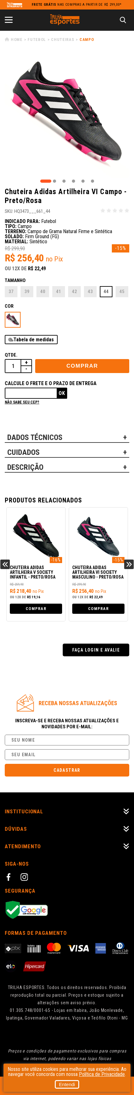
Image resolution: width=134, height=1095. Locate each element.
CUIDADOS (23, 452)
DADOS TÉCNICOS (34, 437)
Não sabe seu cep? (22, 402)
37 (11, 291)
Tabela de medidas (33, 340)
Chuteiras (62, 39)
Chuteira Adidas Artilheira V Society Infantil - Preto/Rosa (32, 572)
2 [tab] (54, 181)
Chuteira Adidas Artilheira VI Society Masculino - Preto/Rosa (98, 572)
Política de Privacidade (102, 1074)
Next (129, 564)
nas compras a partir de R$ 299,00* (77, 5)
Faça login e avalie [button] (96, 649)
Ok (62, 393)
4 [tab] (73, 181)
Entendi (67, 1084)
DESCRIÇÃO (25, 467)
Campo (87, 39)
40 (42, 291)
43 (90, 291)
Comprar (82, 366)
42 (74, 291)
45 (121, 291)
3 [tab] (64, 181)
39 (26, 291)
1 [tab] (45, 181)
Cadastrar (67, 770)
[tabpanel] (67, 115)
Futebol (37, 39)
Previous (5, 564)
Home (16, 39)
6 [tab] (92, 181)
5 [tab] (83, 181)
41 (58, 291)
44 (106, 291)
